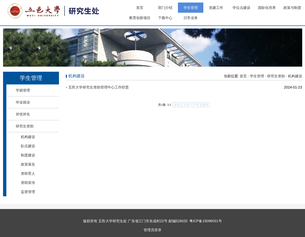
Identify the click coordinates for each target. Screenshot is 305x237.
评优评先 (23, 114)
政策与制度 (292, 8)
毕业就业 (23, 102)
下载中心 (165, 18)
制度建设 (28, 155)
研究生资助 (25, 126)
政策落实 (28, 164)
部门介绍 (165, 8)
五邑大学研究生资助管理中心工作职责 (98, 87)
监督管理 (28, 192)
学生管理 (191, 8)
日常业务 (191, 18)
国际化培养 (267, 8)
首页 (139, 8)
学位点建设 (241, 8)
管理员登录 (152, 230)
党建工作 (216, 8)
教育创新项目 (139, 18)
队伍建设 (28, 146)
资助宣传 (28, 183)
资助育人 (28, 173)
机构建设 (28, 137)
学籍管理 (23, 90)
